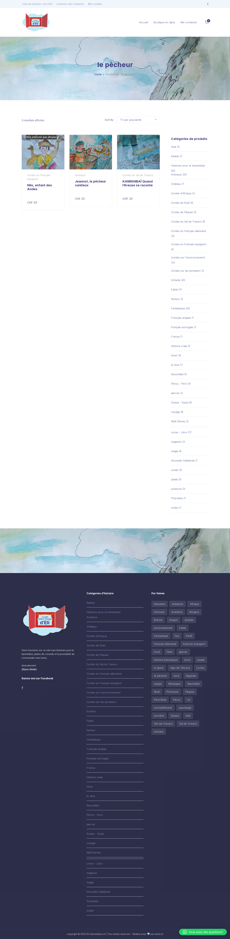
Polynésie (177, 498)
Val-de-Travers (163, 723)
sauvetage (185, 707)
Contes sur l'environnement (188, 257)
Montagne (174, 683)
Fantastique (178, 308)
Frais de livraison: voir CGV (37, 4)
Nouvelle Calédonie (183, 460)
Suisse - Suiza (179, 402)
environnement (163, 628)
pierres (175, 393)
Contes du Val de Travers (186, 221)
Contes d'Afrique (181, 193)
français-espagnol (194, 643)
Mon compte (95, 4)
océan (175, 470)
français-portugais (182, 327)
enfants (189, 620)
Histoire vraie (179, 346)
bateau (175, 156)
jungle (201, 659)
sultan (174, 507)
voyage (175, 412)
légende (191, 675)
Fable (174, 289)
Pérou (176, 699)
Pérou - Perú (179, 383)
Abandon (159, 604)
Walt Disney (178, 421)
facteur (175, 299)
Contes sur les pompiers (186, 270)
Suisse (175, 715)
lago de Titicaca (180, 667)
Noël (157, 691)
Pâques (189, 691)
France (175, 336)
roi (188, 699)
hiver (187, 659)
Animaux (176, 174)
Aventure (177, 612)
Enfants (175, 280)
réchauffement (163, 707)
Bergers (194, 612)
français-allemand (165, 643)
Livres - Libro (179, 432)
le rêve (175, 364)
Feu (177, 635)
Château (176, 184)
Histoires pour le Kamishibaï (188, 165)
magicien (176, 441)
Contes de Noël (180, 202)
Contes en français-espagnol (188, 244)
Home (98, 74)
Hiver (174, 355)
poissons (176, 488)
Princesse (173, 691)
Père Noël (160, 699)
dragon (173, 620)
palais (174, 479)
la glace (159, 667)
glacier (183, 651)
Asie (173, 146)
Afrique (194, 604)
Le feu (200, 667)
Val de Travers (188, 723)
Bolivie (158, 620)
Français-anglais (181, 317)
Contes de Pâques (182, 212)
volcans (158, 731)
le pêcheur (160, 675)
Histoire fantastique (166, 659)
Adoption (177, 604)
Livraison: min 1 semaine (70, 4)
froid (157, 651)
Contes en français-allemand (188, 231)
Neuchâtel (177, 374)
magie (174, 451)
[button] (203, 932)
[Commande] (138, 119)
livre (176, 675)
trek (188, 715)
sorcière (159, 715)
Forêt (189, 635)
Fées (169, 651)
